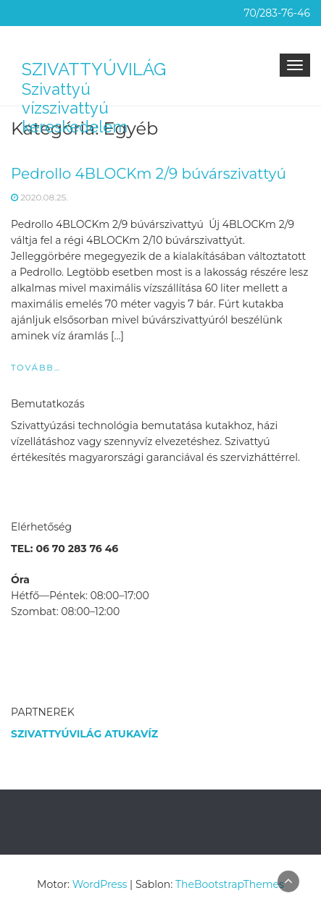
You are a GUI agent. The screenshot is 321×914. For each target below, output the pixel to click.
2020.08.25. (44, 197)
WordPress (100, 884)
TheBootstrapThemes (229, 884)
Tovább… (36, 368)
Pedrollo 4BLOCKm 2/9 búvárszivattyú (148, 173)
